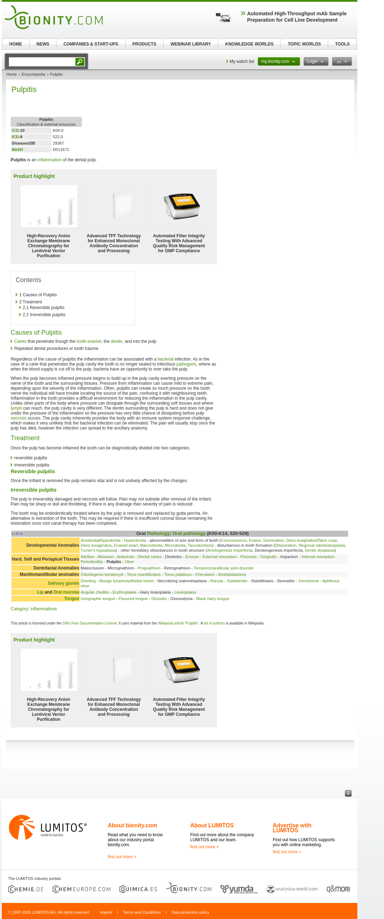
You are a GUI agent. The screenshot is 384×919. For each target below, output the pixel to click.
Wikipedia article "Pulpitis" (178, 623)
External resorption (220, 557)
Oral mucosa (66, 592)
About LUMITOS (212, 825)
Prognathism (149, 568)
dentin (117, 341)
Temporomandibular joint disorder (224, 568)
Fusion (255, 540)
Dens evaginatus (301, 540)
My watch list (242, 61)
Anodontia (90, 540)
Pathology (158, 533)
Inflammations (43, 608)
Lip (40, 592)
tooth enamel (88, 341)
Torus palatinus (178, 574)
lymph (16, 408)
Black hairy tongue (213, 598)
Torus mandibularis (144, 574)
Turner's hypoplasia (98, 550)
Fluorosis (248, 557)
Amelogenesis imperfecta (229, 550)
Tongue (71, 598)
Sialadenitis (237, 581)
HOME (15, 44)
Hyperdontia (135, 540)
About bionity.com (132, 825)
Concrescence (234, 540)
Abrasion (106, 557)
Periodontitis (92, 561)
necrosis (19, 418)
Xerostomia (308, 581)
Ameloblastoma (232, 574)
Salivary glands (63, 583)
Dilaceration (285, 545)
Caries (20, 341)
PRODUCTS (144, 44)
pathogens (186, 364)
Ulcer (129, 561)
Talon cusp (327, 540)
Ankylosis (125, 557)
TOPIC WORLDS (304, 44)
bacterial (166, 359)
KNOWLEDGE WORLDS (249, 44)
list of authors (214, 623)
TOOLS (342, 44)
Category (19, 608)
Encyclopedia (33, 74)
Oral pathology (189, 533)
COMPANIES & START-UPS (90, 44)
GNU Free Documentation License (90, 623)
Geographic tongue (98, 598)
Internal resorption (318, 557)
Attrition (88, 557)
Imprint (106, 912)
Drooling (88, 581)
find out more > (122, 856)
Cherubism (205, 574)
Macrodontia (151, 545)
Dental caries (149, 557)
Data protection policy (190, 912)
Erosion (192, 557)
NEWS (43, 44)
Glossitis (159, 598)
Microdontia (175, 545)
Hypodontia (110, 540)
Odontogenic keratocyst (102, 574)
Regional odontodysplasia (322, 545)
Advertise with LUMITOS (292, 827)
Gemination (273, 540)
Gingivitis (268, 557)
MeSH (17, 149)
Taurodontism (200, 545)
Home (11, 74)
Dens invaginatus (96, 545)
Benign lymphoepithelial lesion (126, 581)
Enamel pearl (126, 545)
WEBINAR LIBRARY (191, 44)
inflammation (49, 159)
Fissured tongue (133, 598)
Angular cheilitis (95, 592)
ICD (15, 130)
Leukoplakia (185, 592)
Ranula (216, 581)
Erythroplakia (124, 592)
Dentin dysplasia (320, 550)
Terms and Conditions (142, 912)
